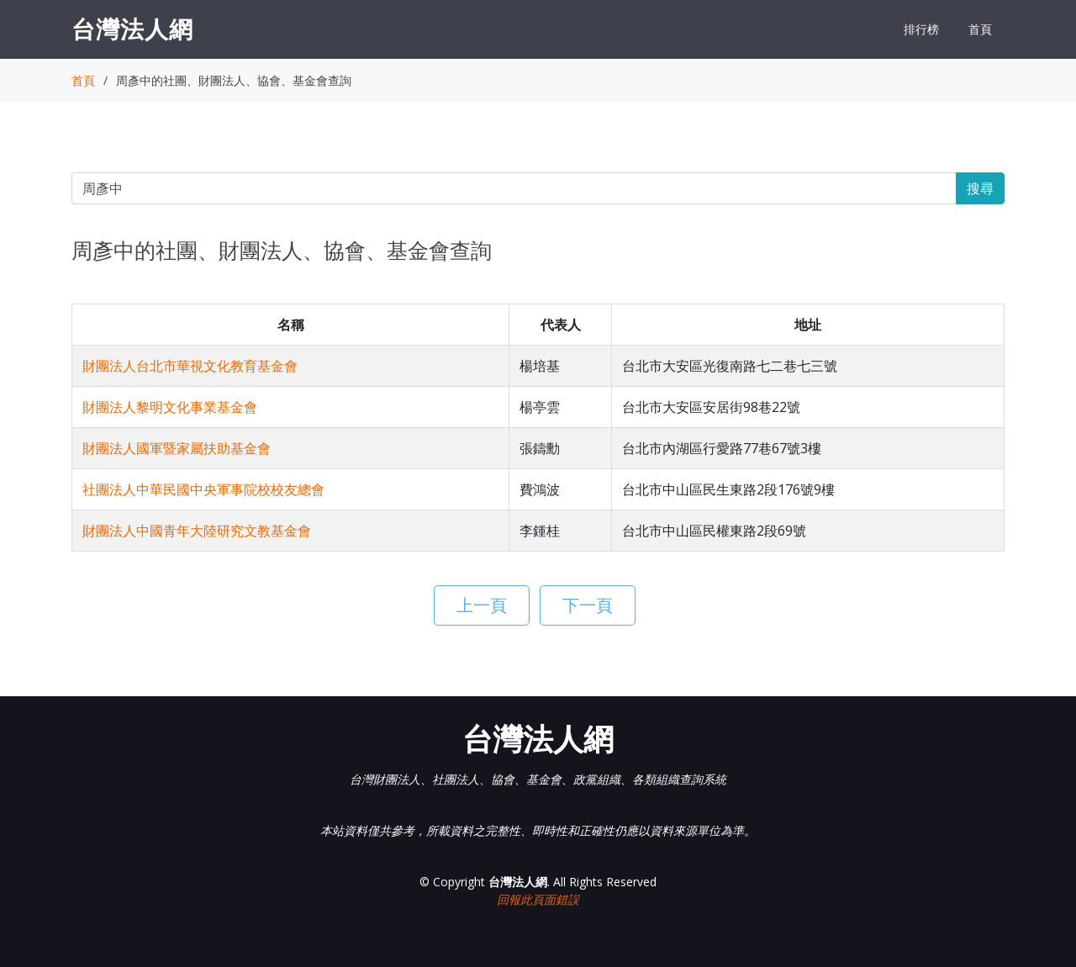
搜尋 (980, 188)
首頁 (980, 29)
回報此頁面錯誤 (538, 899)
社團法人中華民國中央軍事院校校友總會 (203, 489)
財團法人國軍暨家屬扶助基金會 (176, 448)
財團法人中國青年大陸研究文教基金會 (196, 530)
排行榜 (921, 29)
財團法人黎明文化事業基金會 (169, 407)
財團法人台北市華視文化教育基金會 (190, 366)
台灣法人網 (132, 29)
